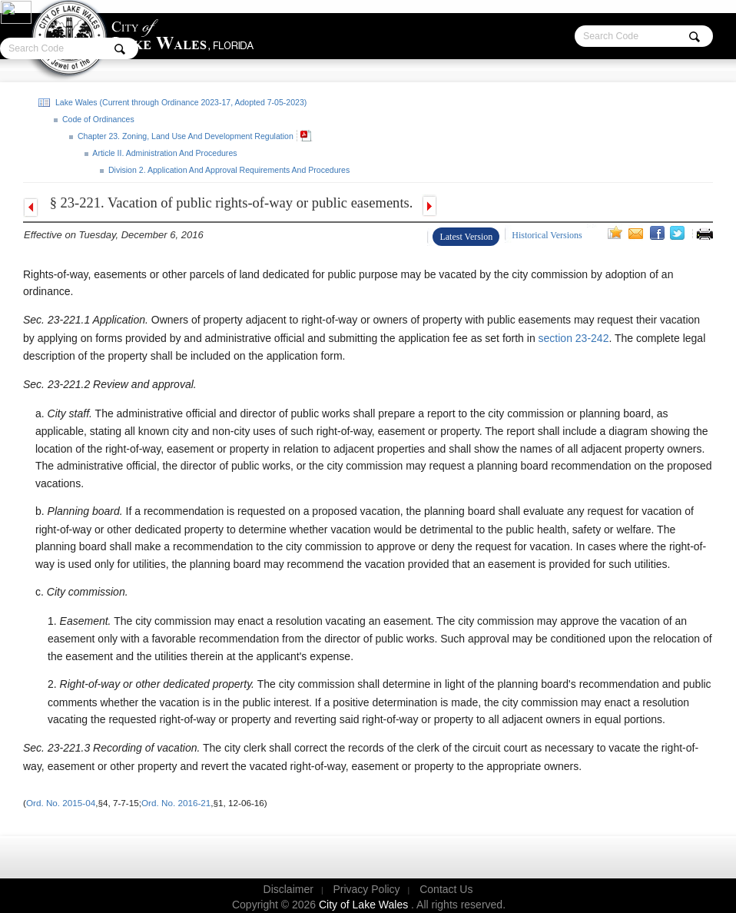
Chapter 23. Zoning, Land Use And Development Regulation (184, 136)
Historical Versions (547, 235)
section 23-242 (572, 338)
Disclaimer (288, 889)
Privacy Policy (366, 889)
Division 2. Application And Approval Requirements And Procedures (228, 169)
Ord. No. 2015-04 (60, 803)
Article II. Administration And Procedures (164, 153)
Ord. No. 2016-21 (176, 803)
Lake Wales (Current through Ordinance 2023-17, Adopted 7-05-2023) (180, 102)
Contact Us (445, 889)
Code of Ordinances (97, 119)
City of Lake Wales (365, 904)
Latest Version (465, 236)
